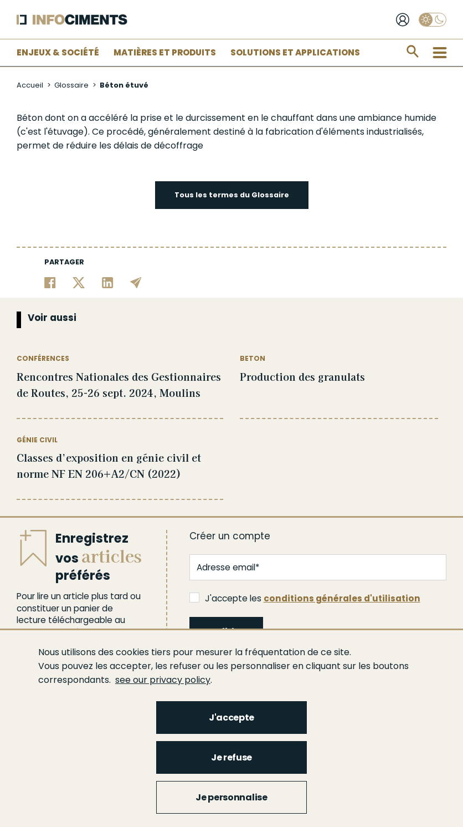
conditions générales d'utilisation (342, 598)
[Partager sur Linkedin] (108, 281)
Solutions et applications (295, 52)
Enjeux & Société (58, 52)
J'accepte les (304, 598)
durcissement (215, 117)
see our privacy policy (162, 679)
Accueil (30, 85)
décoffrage (178, 145)
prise (151, 117)
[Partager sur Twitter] (79, 281)
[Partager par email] (136, 281)
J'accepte (231, 717)
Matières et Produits (165, 52)
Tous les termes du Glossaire (231, 195)
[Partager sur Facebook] (50, 281)
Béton (30, 117)
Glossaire (71, 85)
